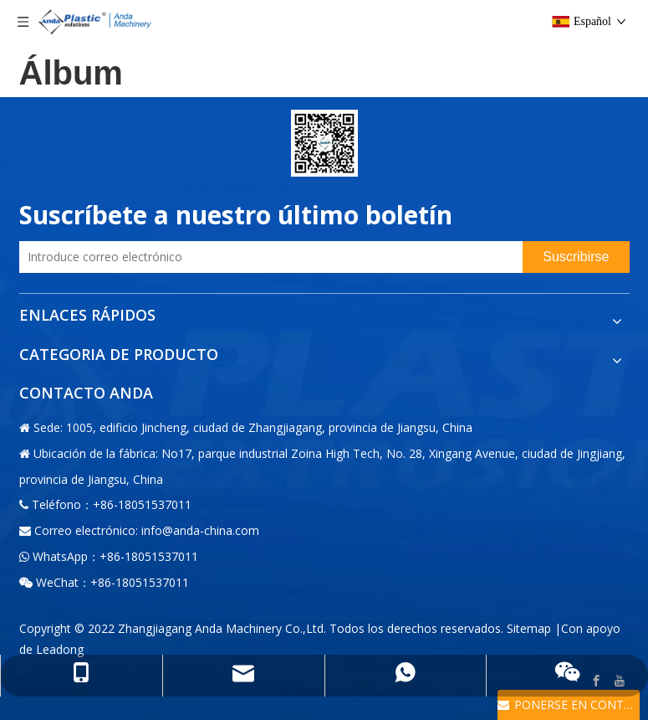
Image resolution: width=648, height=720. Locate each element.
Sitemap (529, 628)
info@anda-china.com (200, 530)
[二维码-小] (324, 143)
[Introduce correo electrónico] (267, 257)
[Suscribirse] (576, 257)
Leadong (60, 649)
